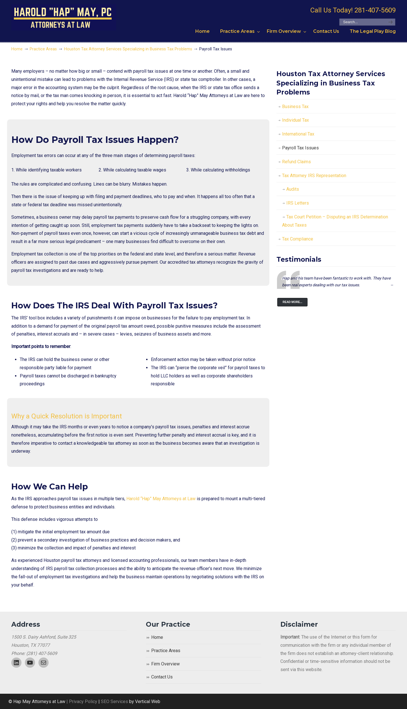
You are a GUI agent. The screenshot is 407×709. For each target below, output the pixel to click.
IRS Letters (297, 203)
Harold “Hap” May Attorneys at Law (161, 498)
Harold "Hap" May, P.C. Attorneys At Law (63, 17)
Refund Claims (296, 161)
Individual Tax (295, 120)
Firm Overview (165, 664)
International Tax (298, 134)
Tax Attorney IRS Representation (314, 175)
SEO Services (115, 701)
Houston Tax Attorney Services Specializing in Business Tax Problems (128, 49)
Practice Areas (43, 49)
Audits (292, 189)
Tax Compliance (297, 239)
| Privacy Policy (81, 701)
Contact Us (162, 677)
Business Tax (295, 106)
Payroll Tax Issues (300, 148)
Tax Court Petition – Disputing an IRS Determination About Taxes (335, 221)
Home (17, 49)
